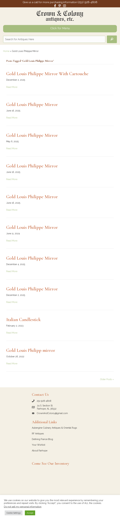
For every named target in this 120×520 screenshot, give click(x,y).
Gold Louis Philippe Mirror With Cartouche (47, 74)
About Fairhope (39, 450)
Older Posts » (107, 379)
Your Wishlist (38, 445)
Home (6, 51)
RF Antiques (38, 433)
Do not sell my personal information (22, 506)
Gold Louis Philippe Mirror (32, 104)
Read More (11, 87)
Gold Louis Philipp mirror (30, 350)
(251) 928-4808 (87, 2)
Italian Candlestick (23, 319)
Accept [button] (30, 513)
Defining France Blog (42, 439)
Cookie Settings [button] (14, 513)
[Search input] (54, 39)
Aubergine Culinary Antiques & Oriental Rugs (54, 428)
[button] (112, 39)
